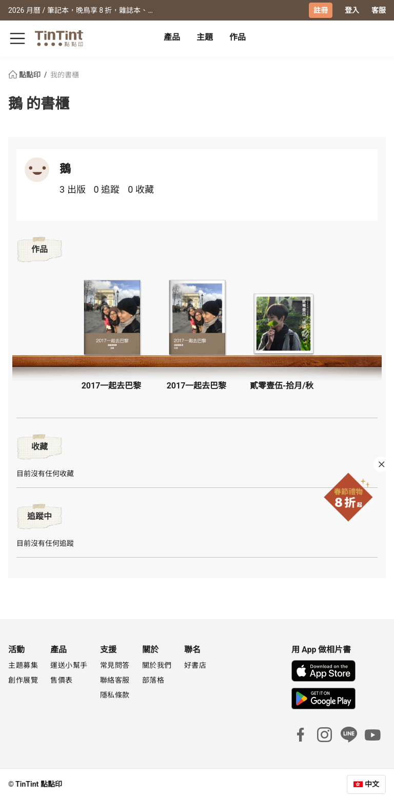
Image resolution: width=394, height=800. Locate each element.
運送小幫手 (69, 665)
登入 (352, 10)
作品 (237, 37)
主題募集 (23, 665)
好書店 (195, 665)
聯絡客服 (115, 680)
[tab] (171, 38)
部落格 (153, 680)
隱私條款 (115, 695)
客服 (378, 10)
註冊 (320, 10)
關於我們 (157, 665)
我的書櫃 (64, 75)
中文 (372, 784)
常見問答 (115, 665)
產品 (172, 37)
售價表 (61, 680)
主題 (204, 37)
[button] (111, 317)
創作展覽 (23, 680)
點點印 (25, 75)
